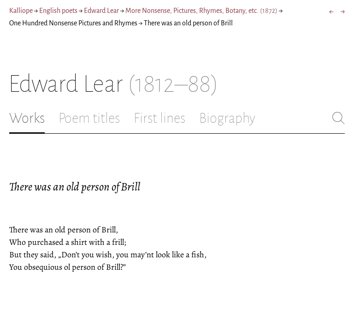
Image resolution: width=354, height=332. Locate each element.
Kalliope (21, 10)
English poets (58, 10)
